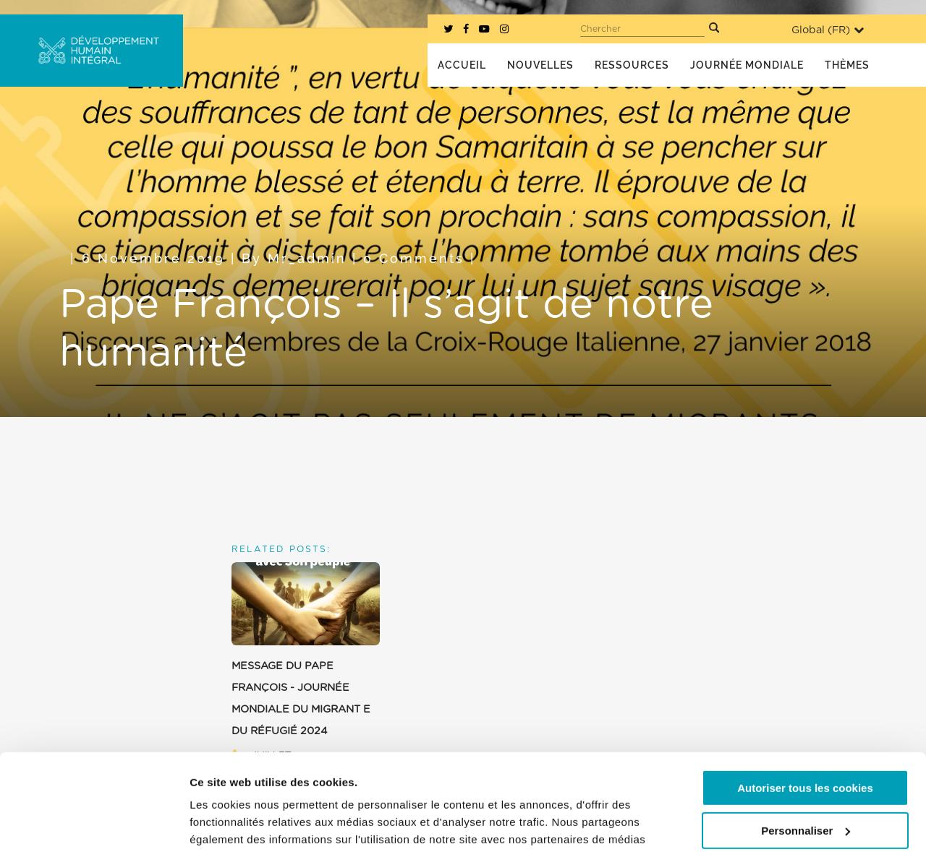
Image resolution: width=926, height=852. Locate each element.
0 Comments (413, 258)
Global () (827, 30)
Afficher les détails (238, 823)
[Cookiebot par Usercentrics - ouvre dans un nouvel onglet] (93, 824)
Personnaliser (805, 739)
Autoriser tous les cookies (805, 698)
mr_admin (307, 258)
